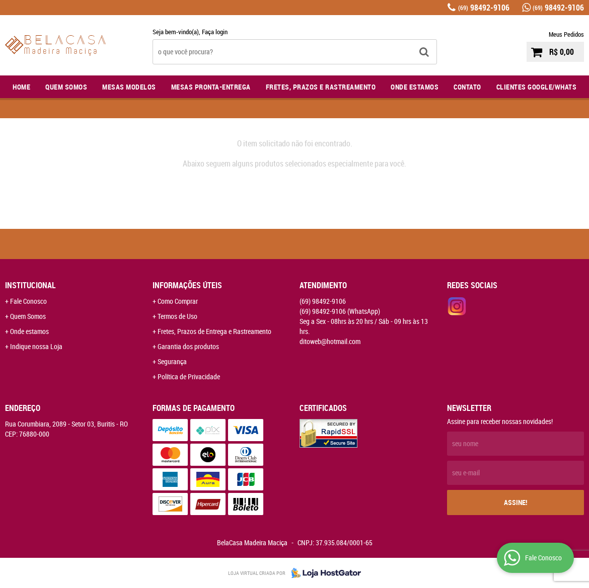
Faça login (215, 31)
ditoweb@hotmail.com (330, 341)
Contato (467, 87)
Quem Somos (66, 87)
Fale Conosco (28, 301)
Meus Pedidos (566, 34)
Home (21, 87)
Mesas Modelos (129, 87)
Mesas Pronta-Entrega (211, 87)
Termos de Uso (177, 316)
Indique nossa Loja (36, 346)
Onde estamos (29, 331)
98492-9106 (483, 7)
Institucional (30, 285)
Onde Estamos (414, 87)
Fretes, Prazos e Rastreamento (321, 87)
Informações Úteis (187, 285)
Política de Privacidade (189, 376)
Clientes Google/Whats (536, 87)
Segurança (172, 361)
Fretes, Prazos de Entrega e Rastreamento (214, 331)
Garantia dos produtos (188, 346)
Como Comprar (178, 301)
